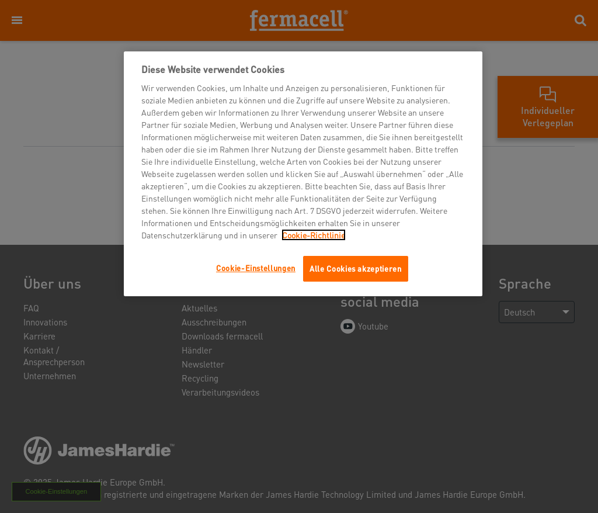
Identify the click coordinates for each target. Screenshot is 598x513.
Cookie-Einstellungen (255, 268)
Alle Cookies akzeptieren (356, 268)
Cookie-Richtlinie (313, 235)
